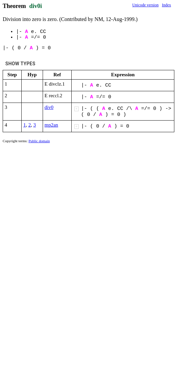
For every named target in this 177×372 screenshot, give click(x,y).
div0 (49, 107)
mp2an (51, 125)
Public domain (39, 141)
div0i (35, 6)
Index (166, 5)
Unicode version (145, 5)
